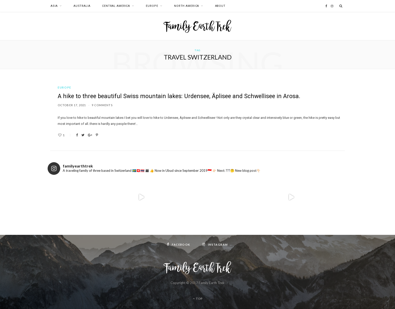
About (220, 6)
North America (186, 6)
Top (198, 298)
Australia (82, 6)
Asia (54, 6)
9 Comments (102, 105)
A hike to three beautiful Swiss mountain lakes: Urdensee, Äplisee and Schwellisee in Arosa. (179, 96)
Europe (152, 6)
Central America (116, 6)
